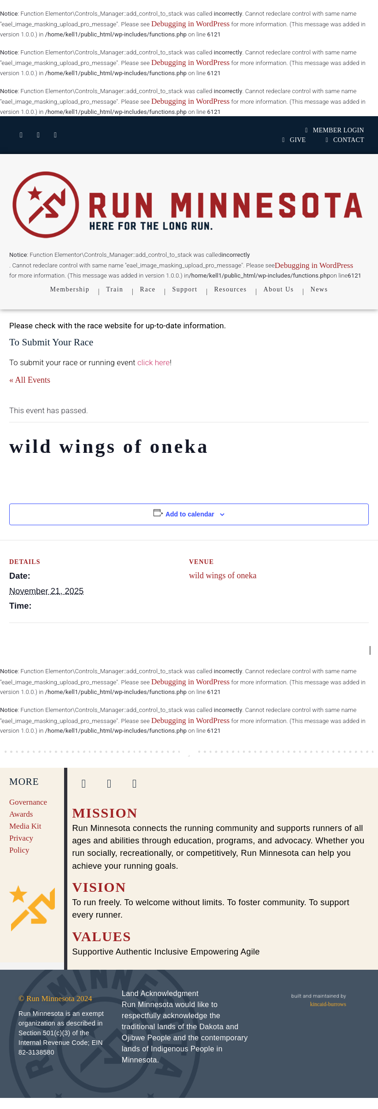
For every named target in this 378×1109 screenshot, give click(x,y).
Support (185, 289)
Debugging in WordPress (190, 23)
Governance (28, 802)
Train (114, 289)
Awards (21, 814)
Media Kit (25, 826)
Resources (230, 289)
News (319, 289)
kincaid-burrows (328, 1004)
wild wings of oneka (222, 575)
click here (153, 362)
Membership (69, 289)
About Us (278, 289)
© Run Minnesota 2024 (55, 998)
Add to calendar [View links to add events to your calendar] (189, 514)
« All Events (29, 380)
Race (148, 289)
